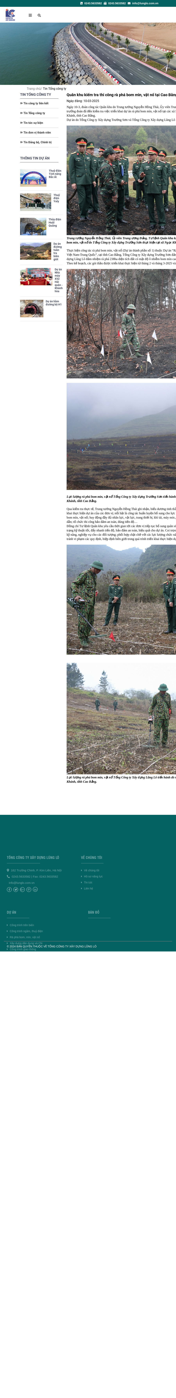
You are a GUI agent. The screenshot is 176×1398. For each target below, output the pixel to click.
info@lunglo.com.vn (143, 3)
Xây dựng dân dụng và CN (24, 969)
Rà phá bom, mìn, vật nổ (23, 963)
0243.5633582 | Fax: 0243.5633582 (35, 895)
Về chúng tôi (90, 889)
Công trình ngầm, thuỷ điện (25, 957)
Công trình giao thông (21, 975)
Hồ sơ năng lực (92, 895)
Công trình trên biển (20, 951)
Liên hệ (87, 907)
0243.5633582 (91, 3)
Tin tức (86, 901)
